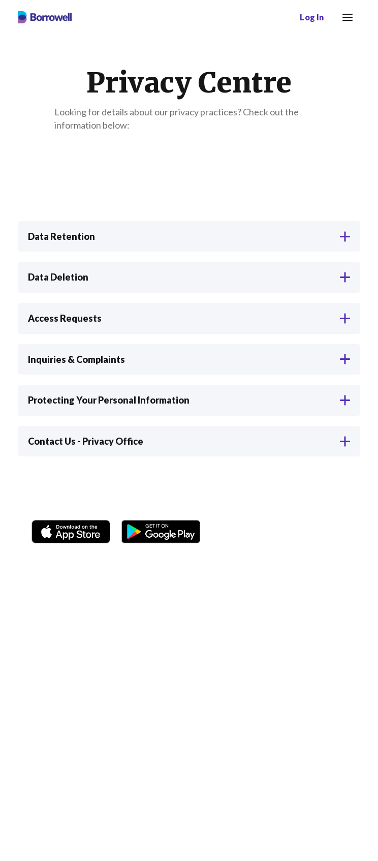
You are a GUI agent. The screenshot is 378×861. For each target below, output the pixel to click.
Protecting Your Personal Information (189, 400)
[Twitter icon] (299, 531)
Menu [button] (345, 11)
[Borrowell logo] (45, 17)
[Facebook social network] (225, 531)
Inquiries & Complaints (189, 359)
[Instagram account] (250, 531)
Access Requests (189, 318)
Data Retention (189, 236)
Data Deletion (189, 277)
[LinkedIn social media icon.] (347, 531)
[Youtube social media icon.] (323, 531)
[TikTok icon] (274, 531)
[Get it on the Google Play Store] (161, 529)
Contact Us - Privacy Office (189, 441)
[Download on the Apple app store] (71, 529)
